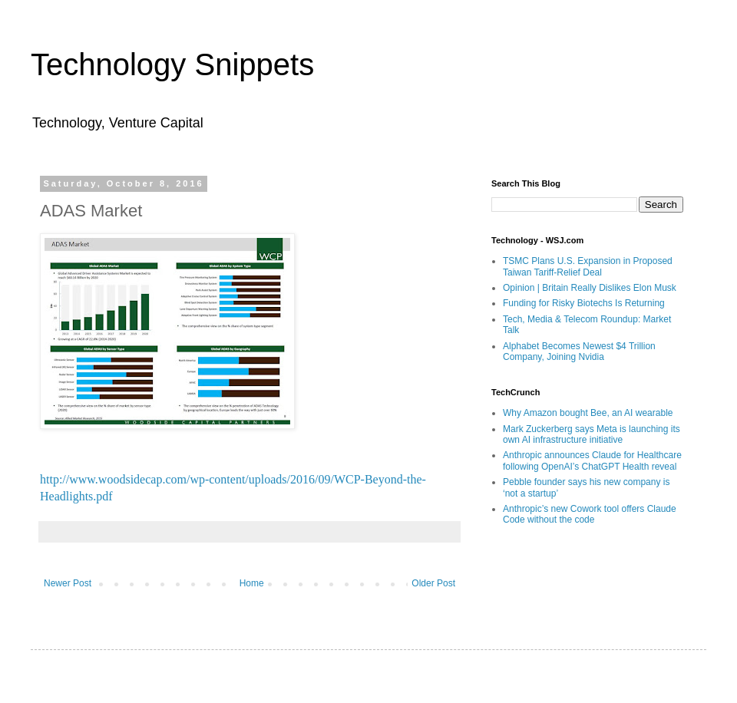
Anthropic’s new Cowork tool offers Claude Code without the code (589, 514)
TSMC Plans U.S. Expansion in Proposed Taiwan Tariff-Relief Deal (588, 266)
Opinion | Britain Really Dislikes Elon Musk (589, 287)
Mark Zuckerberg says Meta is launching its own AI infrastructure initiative (591, 434)
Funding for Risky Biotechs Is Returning (584, 303)
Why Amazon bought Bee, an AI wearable (588, 413)
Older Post (433, 583)
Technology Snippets (172, 64)
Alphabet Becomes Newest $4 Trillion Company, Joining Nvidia (579, 351)
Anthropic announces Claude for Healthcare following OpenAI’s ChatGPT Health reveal (592, 460)
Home (252, 583)
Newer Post (67, 583)
